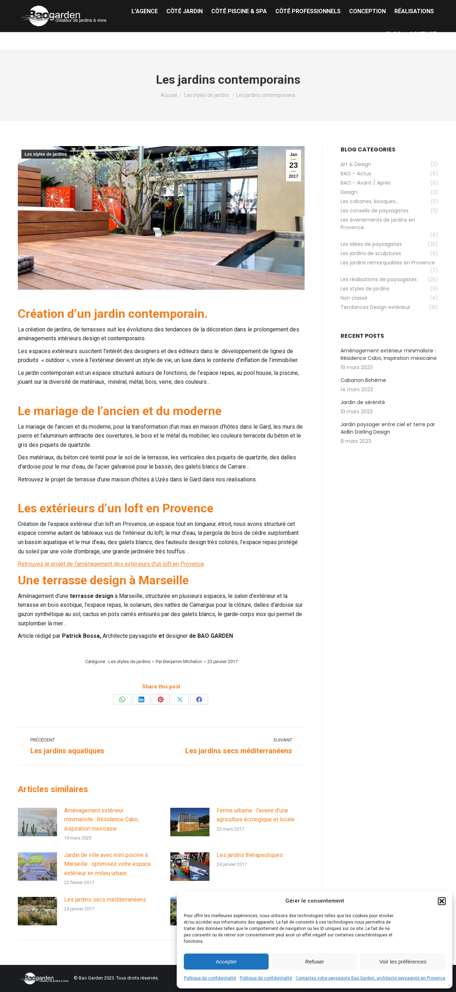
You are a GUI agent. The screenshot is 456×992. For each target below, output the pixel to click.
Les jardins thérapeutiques (250, 855)
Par (179, 661)
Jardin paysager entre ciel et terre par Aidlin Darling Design (388, 428)
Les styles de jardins (46, 154)
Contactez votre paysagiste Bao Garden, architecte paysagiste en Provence (370, 978)
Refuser (314, 962)
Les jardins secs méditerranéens (105, 899)
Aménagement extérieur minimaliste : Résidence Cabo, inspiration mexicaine (101, 819)
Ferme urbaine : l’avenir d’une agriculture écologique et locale (256, 815)
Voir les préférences (403, 962)
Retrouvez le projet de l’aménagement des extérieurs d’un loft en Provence (111, 563)
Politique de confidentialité (210, 978)
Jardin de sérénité (363, 402)
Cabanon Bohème (363, 380)
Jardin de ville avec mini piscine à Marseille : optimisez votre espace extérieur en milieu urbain (107, 864)
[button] (441, 901)
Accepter (226, 962)
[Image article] (37, 822)
